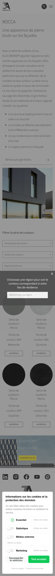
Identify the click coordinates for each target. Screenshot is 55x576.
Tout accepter (38, 559)
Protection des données (34, 568)
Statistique (22, 528)
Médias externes (25, 537)
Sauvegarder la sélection (16, 559)
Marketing (21, 550)
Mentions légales (18, 568)
